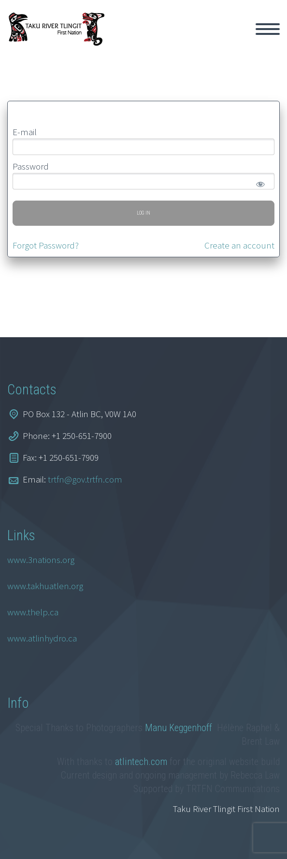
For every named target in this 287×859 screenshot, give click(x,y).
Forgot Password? (46, 245)
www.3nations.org (40, 559)
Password (31, 166)
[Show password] (258, 182)
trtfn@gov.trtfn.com (85, 479)
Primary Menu (268, 29)
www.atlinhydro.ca (42, 638)
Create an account (239, 245)
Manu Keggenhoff (180, 728)
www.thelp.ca (32, 612)
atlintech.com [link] (141, 761)
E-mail (25, 132)
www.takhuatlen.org (45, 586)
